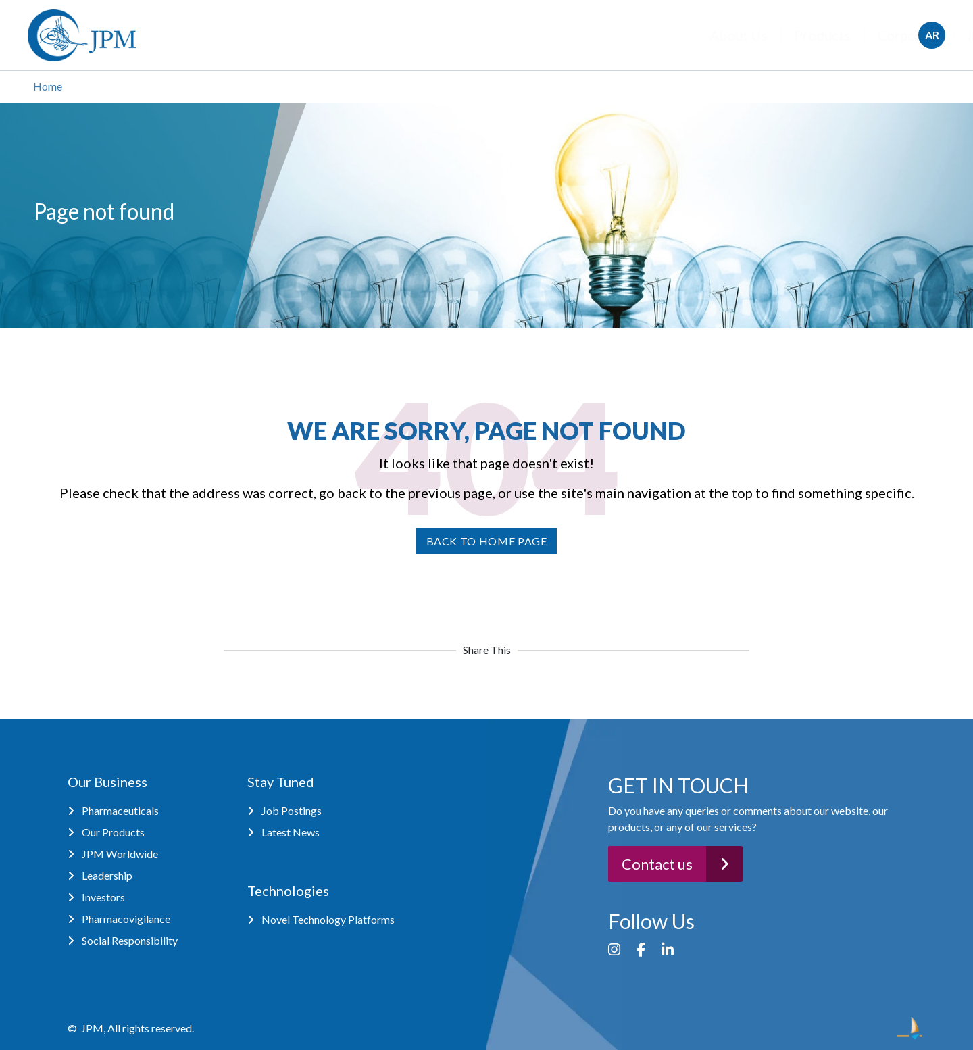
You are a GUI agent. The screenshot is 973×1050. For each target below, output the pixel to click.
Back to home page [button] (486, 540)
